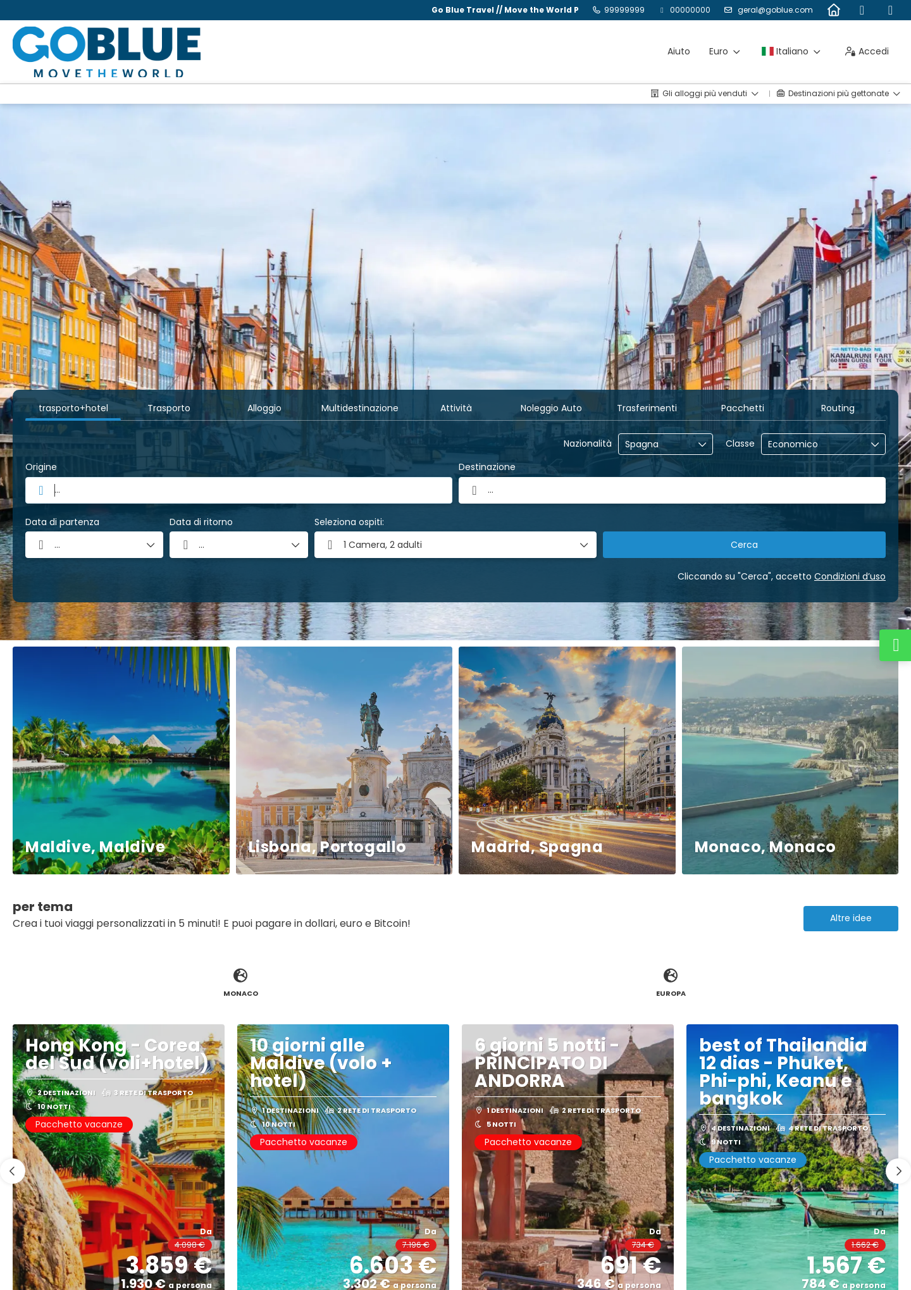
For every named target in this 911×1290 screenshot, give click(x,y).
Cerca (744, 544)
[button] (455, 544)
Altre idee (851, 918)
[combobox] (656, 444)
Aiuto (678, 51)
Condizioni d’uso (850, 576)
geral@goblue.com (774, 9)
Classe (740, 444)
